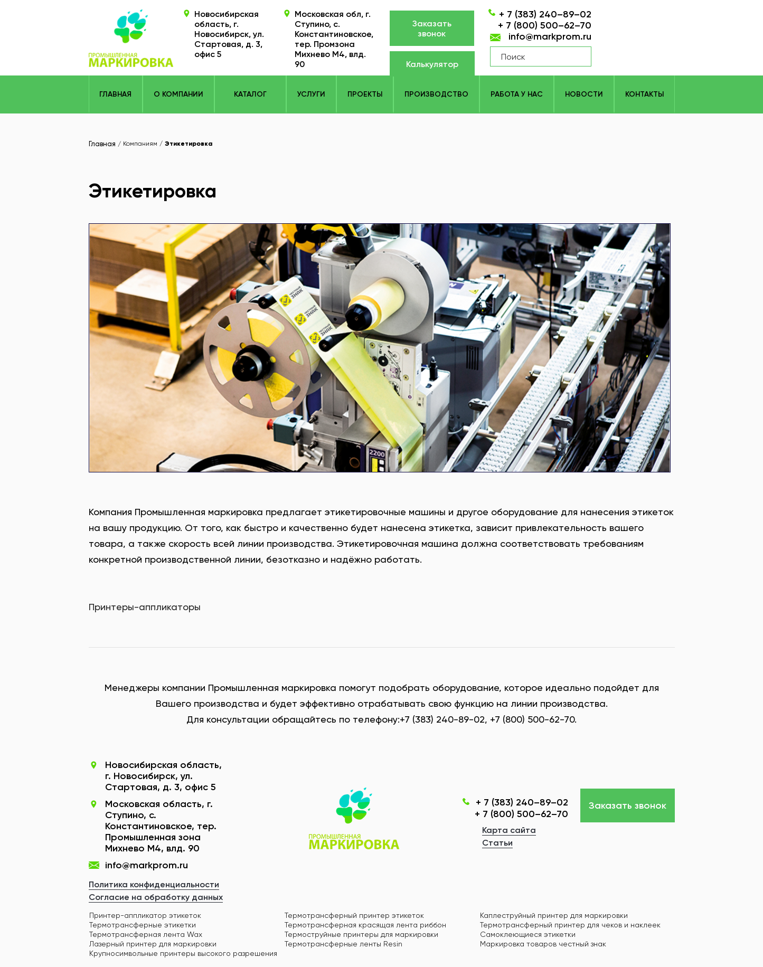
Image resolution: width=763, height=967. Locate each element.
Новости (584, 94)
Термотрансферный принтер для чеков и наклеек (570, 925)
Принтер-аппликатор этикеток (145, 915)
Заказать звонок (431, 28)
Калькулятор (432, 64)
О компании (178, 94)
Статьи (497, 843)
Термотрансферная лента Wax (145, 934)
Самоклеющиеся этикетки (528, 934)
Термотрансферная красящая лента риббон (365, 925)
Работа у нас (517, 94)
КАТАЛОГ (250, 94)
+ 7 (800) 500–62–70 (544, 25)
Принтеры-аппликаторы (145, 606)
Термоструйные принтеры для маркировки (361, 934)
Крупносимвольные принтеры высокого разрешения (183, 953)
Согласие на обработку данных (156, 897)
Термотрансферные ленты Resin (343, 944)
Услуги (311, 94)
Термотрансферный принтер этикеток (354, 915)
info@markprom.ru (549, 36)
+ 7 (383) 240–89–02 (545, 14)
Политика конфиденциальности (154, 884)
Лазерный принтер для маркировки (152, 944)
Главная (115, 94)
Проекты (364, 94)
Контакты (644, 94)
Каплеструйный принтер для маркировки (554, 915)
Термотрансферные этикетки (142, 925)
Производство (436, 94)
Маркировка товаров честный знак (543, 944)
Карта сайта (509, 830)
